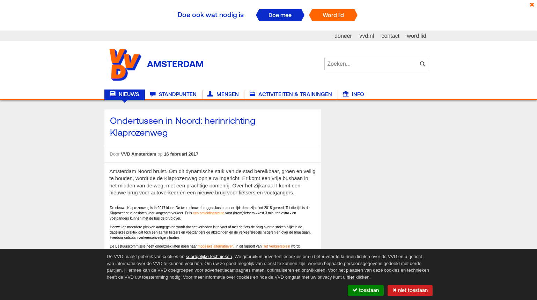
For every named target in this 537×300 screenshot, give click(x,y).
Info (353, 94)
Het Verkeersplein (276, 246)
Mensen (222, 94)
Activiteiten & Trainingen (291, 94)
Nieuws (124, 94)
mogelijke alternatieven (215, 246)
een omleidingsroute (208, 213)
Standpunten (173, 94)
